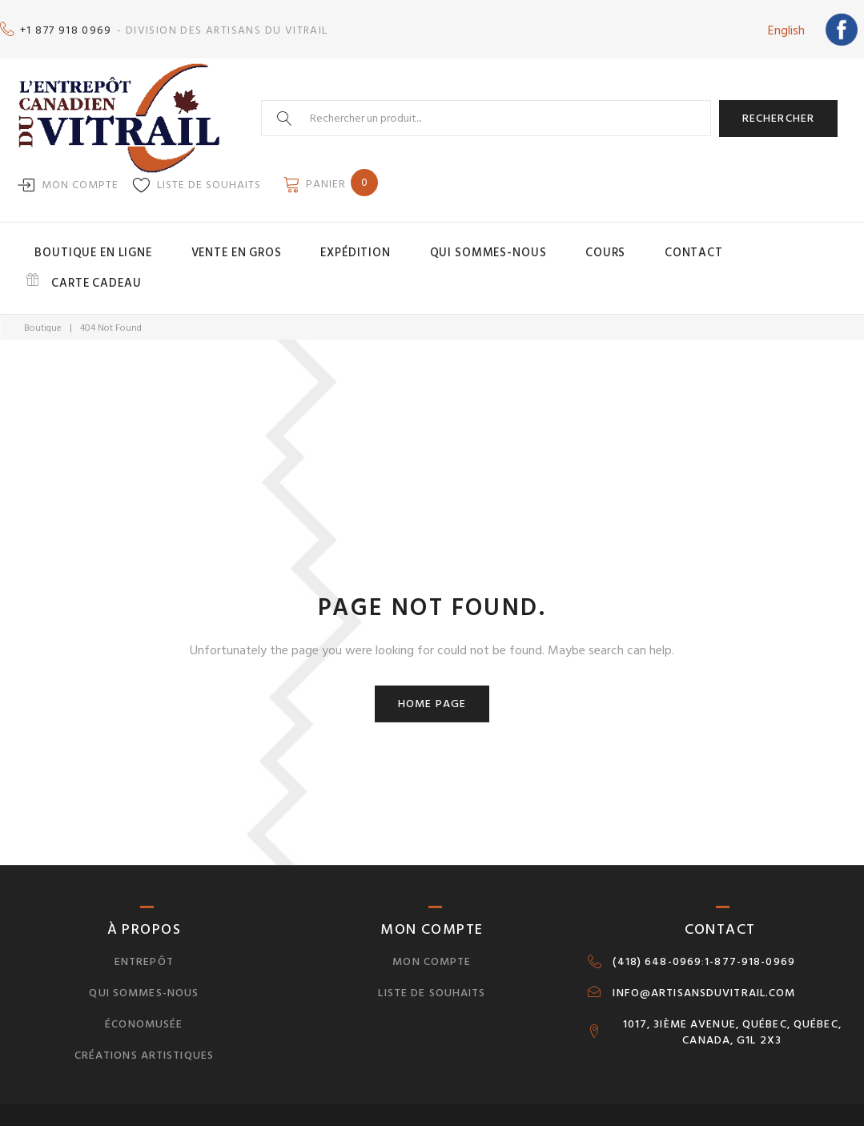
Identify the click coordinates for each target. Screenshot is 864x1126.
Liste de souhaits (209, 176)
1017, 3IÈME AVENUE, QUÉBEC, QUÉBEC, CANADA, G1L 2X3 (732, 988)
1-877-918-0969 (750, 918)
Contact (627, 242)
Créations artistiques (144, 1011)
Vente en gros (266, 242)
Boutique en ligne (150, 242)
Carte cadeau (733, 242)
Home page (432, 659)
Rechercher (778, 110)
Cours (561, 242)
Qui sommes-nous (468, 242)
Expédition (362, 242)
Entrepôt (144, 917)
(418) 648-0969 (657, 918)
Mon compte (80, 176)
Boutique (43, 284)
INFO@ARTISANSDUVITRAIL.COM (704, 949)
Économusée (144, 980)
